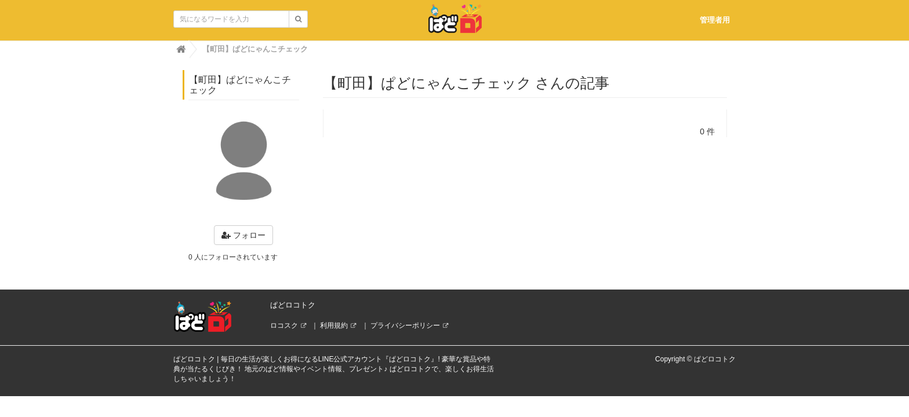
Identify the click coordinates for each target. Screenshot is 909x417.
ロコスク (284, 325)
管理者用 (715, 20)
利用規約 (334, 325)
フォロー (243, 235)
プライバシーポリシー (405, 325)
